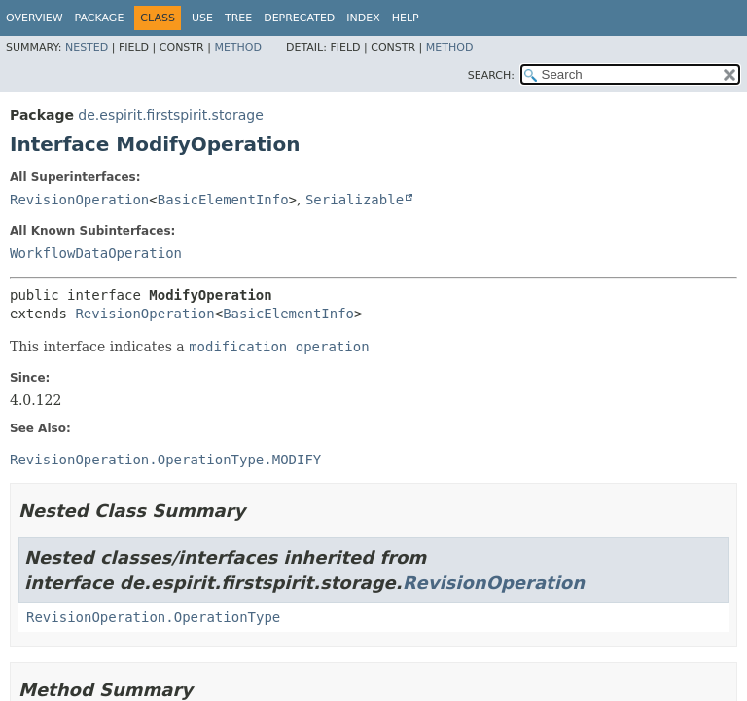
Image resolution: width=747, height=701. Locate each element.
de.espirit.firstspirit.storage (170, 115)
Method (238, 47)
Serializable (354, 199)
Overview (34, 18)
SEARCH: (491, 75)
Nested (86, 47)
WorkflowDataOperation (96, 253)
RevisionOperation (79, 199)
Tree (238, 18)
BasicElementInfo (223, 199)
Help (405, 18)
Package (99, 18)
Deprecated (299, 18)
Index (362, 18)
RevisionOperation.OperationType (153, 617)
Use (202, 18)
